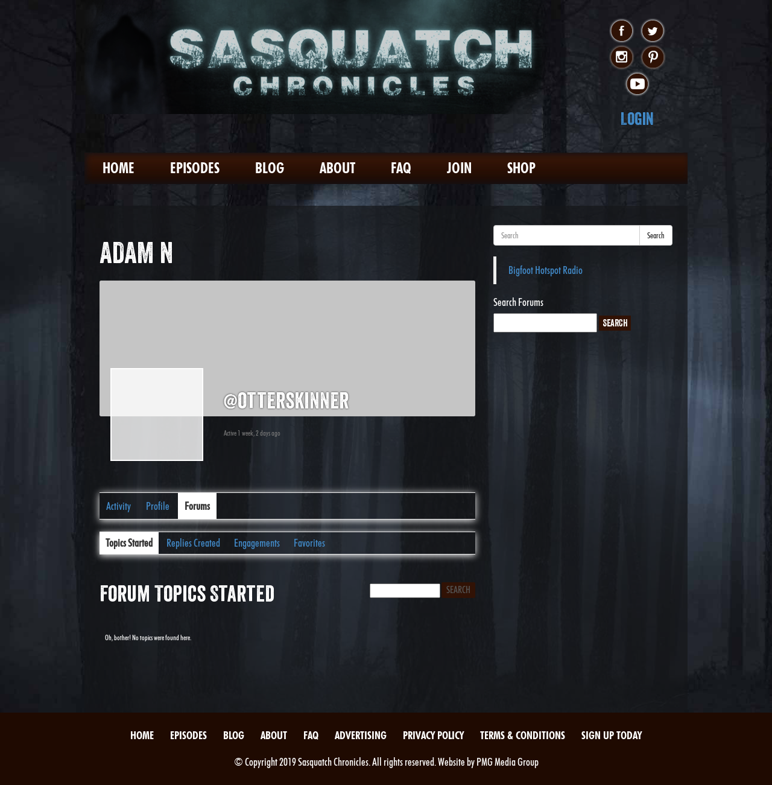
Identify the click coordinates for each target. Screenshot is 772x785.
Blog (269, 168)
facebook (621, 31)
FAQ (401, 168)
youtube (637, 84)
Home (118, 168)
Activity (118, 506)
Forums (197, 506)
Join (459, 168)
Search (656, 235)
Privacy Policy (433, 735)
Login (637, 118)
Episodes (195, 168)
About (337, 168)
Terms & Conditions (522, 735)
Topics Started (129, 542)
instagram (621, 58)
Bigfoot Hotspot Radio (545, 270)
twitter (653, 31)
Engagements (257, 542)
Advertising (361, 735)
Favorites (309, 542)
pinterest (653, 58)
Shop (521, 168)
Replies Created (193, 542)
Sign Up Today (611, 735)
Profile (157, 506)
